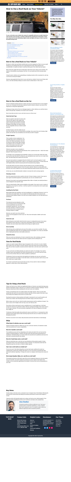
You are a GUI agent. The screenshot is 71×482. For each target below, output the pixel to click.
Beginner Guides (39, 4)
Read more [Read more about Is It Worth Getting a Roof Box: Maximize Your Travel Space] (53, 142)
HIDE (13, 42)
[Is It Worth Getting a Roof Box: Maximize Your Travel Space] (57, 124)
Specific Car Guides (49, 4)
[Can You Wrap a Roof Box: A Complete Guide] (57, 64)
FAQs (31, 452)
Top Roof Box (15, 4)
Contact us (32, 450)
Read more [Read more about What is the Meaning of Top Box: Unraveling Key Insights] (53, 62)
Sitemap (32, 458)
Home (23, 4)
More (57, 4)
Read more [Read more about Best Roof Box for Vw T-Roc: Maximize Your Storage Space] (53, 122)
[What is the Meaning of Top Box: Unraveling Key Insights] (57, 33)
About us (32, 448)
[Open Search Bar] (61, 4)
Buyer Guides (30, 4)
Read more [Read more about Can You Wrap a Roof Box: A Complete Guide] (53, 82)
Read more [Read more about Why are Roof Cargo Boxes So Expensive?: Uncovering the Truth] (53, 103)
